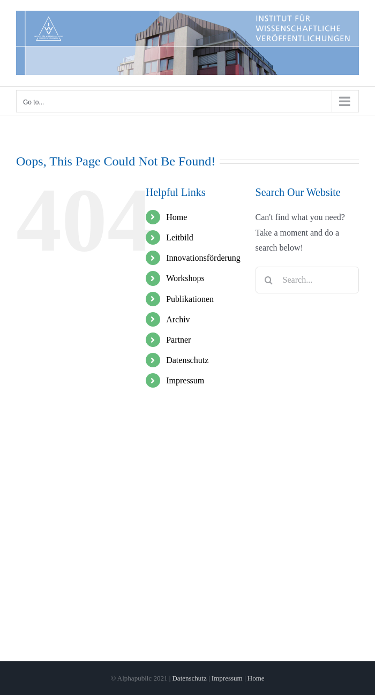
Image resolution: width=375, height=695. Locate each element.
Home (176, 217)
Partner (178, 339)
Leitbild (179, 237)
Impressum (185, 380)
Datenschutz (187, 360)
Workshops (185, 278)
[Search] (269, 280)
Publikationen (190, 299)
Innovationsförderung (203, 257)
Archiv (178, 319)
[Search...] (307, 280)
